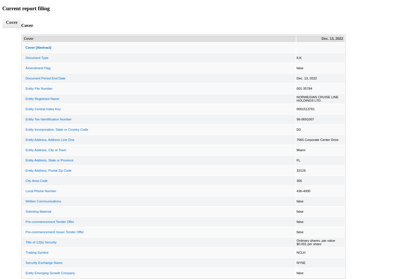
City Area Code (37, 180)
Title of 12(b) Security (41, 242)
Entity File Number (39, 88)
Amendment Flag (38, 68)
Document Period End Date (45, 78)
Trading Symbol (37, 252)
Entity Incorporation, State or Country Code (57, 129)
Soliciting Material (38, 211)
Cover (12, 22)
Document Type (37, 58)
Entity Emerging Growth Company (50, 273)
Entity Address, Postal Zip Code (49, 170)
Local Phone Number (41, 191)
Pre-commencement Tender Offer (50, 221)
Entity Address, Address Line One (50, 139)
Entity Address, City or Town (46, 150)
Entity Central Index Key (43, 109)
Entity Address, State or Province (49, 160)
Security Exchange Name (44, 262)
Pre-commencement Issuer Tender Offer (55, 232)
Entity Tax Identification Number (49, 119)
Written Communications (43, 201)
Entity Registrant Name (42, 98)
